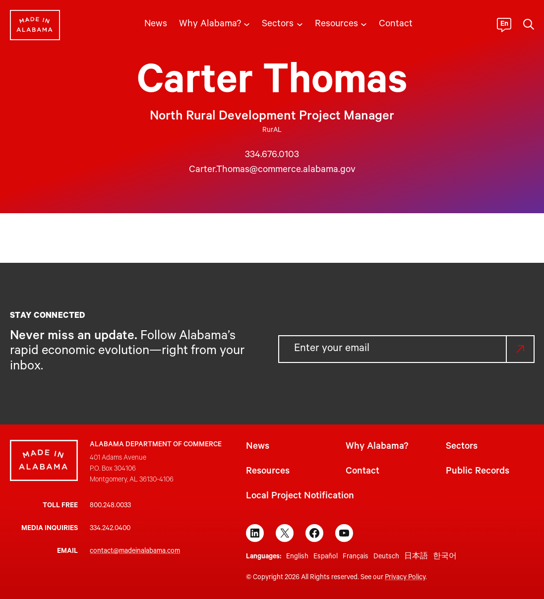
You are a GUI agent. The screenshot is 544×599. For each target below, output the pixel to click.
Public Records (477, 472)
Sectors (462, 447)
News (257, 447)
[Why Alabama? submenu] (246, 23)
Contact (362, 472)
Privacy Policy (405, 578)
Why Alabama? (377, 447)
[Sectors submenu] (300, 23)
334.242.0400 (110, 529)
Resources (268, 472)
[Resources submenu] (364, 23)
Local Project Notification (300, 496)
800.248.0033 (110, 506)
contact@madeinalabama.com (135, 552)
